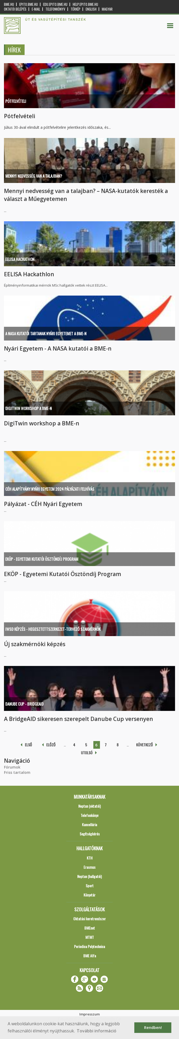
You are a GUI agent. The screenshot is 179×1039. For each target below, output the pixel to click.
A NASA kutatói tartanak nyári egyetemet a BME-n (45, 333)
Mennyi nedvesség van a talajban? (33, 176)
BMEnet (89, 928)
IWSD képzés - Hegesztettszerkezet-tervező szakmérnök (52, 629)
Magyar (107, 9)
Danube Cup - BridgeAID (24, 704)
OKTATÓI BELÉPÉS (15, 9)
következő (144, 744)
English (91, 9)
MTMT (89, 937)
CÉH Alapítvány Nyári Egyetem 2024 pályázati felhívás (49, 489)
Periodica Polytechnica (89, 946)
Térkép (75, 9)
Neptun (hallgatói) (89, 876)
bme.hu (9, 4)
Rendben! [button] (153, 1027)
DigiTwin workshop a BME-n (28, 408)
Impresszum (89, 1014)
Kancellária (89, 824)
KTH (90, 858)
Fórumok (12, 767)
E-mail (36, 9)
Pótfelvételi (15, 101)
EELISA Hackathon (19, 259)
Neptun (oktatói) (89, 806)
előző (51, 744)
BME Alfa (89, 955)
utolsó (87, 752)
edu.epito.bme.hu (55, 4)
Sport (90, 885)
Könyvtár (89, 895)
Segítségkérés (90, 833)
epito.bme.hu (28, 4)
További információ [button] (96, 1031)
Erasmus (89, 867)
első (28, 744)
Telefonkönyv (55, 9)
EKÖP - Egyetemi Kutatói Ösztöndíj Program (41, 559)
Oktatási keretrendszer (89, 918)
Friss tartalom (17, 772)
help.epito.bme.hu (85, 4)
